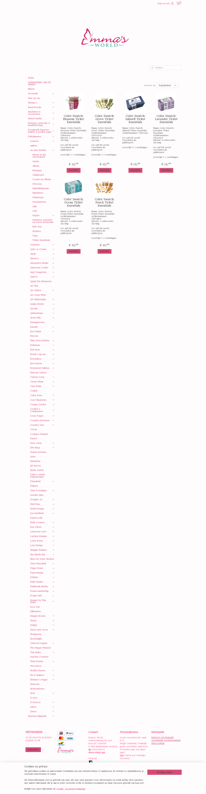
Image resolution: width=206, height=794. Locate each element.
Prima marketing (42, 591)
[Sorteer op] (167, 85)
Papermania (42, 572)
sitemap (114, 789)
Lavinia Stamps (42, 536)
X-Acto (33, 697)
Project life (42, 595)
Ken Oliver (42, 527)
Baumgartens (37, 322)
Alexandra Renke (42, 263)
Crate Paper (42, 416)
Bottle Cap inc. (42, 354)
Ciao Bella (42, 386)
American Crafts (42, 267)
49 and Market (42, 150)
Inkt (34, 206)
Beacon (34, 336)
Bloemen (37, 170)
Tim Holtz (42, 652)
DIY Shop (42, 447)
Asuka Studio (42, 304)
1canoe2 (42, 141)
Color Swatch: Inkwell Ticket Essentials (135, 119)
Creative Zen (42, 425)
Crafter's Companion (42, 410)
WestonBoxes (37, 688)
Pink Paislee (42, 582)
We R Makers (42, 675)
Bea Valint (42, 331)
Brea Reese (42, 363)
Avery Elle (42, 317)
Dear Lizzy (42, 443)
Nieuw (31, 89)
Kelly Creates (42, 522)
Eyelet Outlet (37, 470)
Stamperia (35, 634)
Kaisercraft (36, 518)
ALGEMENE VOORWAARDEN (165, 740)
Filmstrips (37, 197)
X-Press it (42, 702)
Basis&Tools (41, 107)
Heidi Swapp (42, 508)
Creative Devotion (42, 420)
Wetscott (34, 684)
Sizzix (42, 620)
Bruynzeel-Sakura (42, 368)
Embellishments (40, 188)
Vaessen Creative (39, 656)
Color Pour (42, 395)
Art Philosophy (42, 299)
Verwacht (41, 93)
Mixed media (41, 118)
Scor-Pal (34, 607)
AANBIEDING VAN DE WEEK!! (39, 83)
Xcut (42, 693)
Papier (43, 215)
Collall (33, 390)
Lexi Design (42, 545)
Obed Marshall (42, 563)
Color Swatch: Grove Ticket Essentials (104, 119)
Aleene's (42, 258)
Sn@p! (42, 625)
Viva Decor (36, 666)
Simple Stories (42, 616)
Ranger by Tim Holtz (42, 601)
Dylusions (35, 461)
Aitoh (42, 254)
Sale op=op (34, 98)
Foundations (39, 202)
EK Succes (35, 465)
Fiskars (34, 486)
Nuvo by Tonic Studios (42, 559)
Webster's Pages (42, 679)
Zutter (42, 711)
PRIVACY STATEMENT (162, 737)
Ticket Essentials (41, 240)
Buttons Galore (38, 372)
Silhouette (35, 611)
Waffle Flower (42, 670)
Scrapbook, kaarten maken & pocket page (41, 130)
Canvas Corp (42, 377)
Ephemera (37, 193)
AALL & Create (42, 249)
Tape (35, 235)
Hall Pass (42, 504)
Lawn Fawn (42, 540)
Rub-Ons (37, 226)
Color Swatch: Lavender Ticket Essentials (166, 119)
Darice (33, 438)
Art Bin (34, 285)
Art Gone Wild (38, 295)
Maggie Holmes (42, 550)
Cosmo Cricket (42, 404)
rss (121, 789)
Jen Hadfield (42, 513)
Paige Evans (42, 568)
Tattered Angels (42, 643)
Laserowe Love (42, 531)
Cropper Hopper (39, 434)
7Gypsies (42, 244)
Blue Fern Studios (42, 340)
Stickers (36, 231)
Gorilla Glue (36, 495)
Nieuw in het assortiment (39, 155)
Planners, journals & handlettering (41, 124)
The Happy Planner (40, 647)
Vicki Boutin (42, 661)
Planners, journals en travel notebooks (43, 221)
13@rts (33, 145)
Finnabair (42, 481)
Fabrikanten (41, 136)
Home (31, 77)
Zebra (42, 707)
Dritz (33, 456)
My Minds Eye (42, 554)
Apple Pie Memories (41, 281)
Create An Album (41, 179)
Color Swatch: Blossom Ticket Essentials (73, 119)
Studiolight (36, 638)
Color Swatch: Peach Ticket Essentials (104, 202)
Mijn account (165, 3)
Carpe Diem (42, 381)
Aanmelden (33, 749)
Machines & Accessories (41, 112)
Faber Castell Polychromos (37, 475)
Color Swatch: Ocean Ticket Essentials (73, 202)
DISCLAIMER (158, 743)
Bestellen (73, 170)
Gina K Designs (42, 490)
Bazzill (42, 327)
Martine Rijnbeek (41, 716)
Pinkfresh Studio (42, 586)
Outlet (35, 161)
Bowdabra (42, 359)
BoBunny (42, 345)
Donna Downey (38, 452)
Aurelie (42, 308)
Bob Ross (42, 349)
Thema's (41, 102)
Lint (34, 211)
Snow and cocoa (42, 629)
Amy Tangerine (42, 272)
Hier (122, 755)
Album (35, 166)
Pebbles (42, 577)
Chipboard (38, 175)
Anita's (42, 276)
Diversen (37, 184)
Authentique (42, 313)
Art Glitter (42, 290)
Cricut (33, 429)
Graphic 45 (42, 499)
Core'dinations (42, 400)
